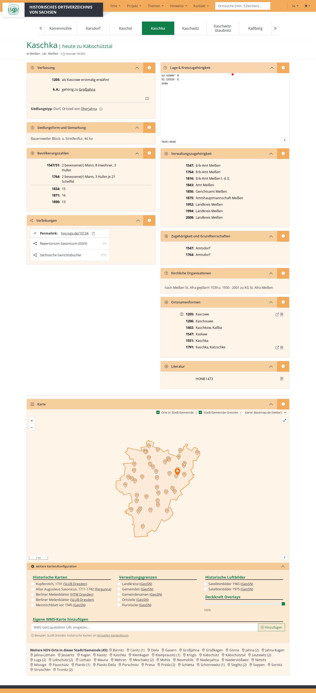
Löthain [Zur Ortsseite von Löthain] (85, 660)
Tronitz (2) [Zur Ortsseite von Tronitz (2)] (65, 669)
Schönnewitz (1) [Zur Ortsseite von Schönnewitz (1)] (213, 665)
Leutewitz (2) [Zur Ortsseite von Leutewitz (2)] (261, 655)
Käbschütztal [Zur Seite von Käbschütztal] (97, 46)
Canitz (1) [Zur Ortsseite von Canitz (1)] (137, 650)
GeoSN (79, 605)
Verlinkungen (43, 220)
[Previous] (41, 28)
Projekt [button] (133, 6)
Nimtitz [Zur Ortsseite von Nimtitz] (260, 660)
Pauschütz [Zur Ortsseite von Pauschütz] (61, 665)
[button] (281, 314)
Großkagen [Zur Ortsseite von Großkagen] (214, 650)
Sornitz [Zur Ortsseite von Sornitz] (276, 665)
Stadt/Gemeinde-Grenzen (221, 412)
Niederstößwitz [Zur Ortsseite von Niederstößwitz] (237, 660)
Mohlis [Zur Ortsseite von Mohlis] (165, 660)
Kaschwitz (190, 28)
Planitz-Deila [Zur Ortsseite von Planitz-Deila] (106, 665)
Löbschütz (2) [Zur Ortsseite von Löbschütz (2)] (63, 660)
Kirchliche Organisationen (188, 273)
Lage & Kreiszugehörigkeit (187, 67)
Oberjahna (89, 108)
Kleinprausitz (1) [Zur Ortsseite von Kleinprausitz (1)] (168, 655)
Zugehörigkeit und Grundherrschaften (197, 236)
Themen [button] (154, 6)
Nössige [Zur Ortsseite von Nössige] (40, 665)
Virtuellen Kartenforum (113, 635)
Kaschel (125, 28)
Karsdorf (93, 28)
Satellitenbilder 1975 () (231, 589)
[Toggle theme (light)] (307, 6)
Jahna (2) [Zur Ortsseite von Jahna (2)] (252, 650)
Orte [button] (114, 6)
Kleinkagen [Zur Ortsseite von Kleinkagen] (140, 655)
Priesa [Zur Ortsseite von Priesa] (150, 665)
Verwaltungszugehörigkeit (188, 153)
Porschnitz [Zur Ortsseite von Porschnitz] (130, 665)
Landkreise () (137, 584)
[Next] (275, 28)
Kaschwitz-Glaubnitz (223, 28)
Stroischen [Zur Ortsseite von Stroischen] (42, 669)
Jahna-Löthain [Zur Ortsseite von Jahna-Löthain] (44, 655)
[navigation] (158, 28)
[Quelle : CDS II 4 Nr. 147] (281, 314)
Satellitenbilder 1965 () (231, 584)
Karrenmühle (60, 28)
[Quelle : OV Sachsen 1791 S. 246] (281, 347)
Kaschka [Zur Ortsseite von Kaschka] (119, 655)
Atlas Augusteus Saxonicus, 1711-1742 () (73, 589)
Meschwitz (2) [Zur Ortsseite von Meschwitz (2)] (143, 660)
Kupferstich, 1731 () (61, 584)
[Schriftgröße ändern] (295, 6)
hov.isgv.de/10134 (74, 233)
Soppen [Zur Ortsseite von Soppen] (259, 665)
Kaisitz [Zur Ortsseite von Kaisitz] (102, 655)
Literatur (175, 366)
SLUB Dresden (75, 584)
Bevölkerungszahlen (50, 153)
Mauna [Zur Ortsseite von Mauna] (103, 660)
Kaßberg (255, 28)
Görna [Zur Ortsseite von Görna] (234, 650)
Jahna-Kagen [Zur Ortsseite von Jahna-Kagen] (274, 650)
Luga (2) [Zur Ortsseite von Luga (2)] (40, 660)
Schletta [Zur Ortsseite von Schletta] (188, 665)
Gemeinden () (137, 589)
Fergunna (103, 589)
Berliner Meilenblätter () (65, 594)
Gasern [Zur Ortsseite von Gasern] (170, 650)
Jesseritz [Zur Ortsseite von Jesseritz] (68, 655)
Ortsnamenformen (182, 302)
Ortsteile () (135, 599)
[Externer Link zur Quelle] (277, 314)
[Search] (242, 6)
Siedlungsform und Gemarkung (58, 127)
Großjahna (87, 89)
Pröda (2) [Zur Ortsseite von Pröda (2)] (168, 665)
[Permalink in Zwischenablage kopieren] (93, 233)
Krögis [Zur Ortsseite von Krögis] (192, 655)
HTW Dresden (81, 594)
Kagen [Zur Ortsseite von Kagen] (85, 655)
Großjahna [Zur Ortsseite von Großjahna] (191, 650)
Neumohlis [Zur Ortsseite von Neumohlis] (185, 660)
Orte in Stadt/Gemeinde (177, 412)
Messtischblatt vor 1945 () (61, 605)
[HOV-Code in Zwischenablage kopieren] (63, 54)
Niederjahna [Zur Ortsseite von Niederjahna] (209, 660)
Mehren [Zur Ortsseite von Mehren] (121, 660)
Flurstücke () (136, 605)
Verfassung (43, 67)
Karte (38, 404)
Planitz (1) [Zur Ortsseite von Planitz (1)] (82, 665)
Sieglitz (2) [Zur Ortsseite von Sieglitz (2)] (239, 665)
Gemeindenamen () (142, 594)
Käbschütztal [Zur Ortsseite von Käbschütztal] (235, 655)
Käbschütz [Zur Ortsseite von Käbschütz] (211, 655)
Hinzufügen (271, 627)
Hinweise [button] (177, 6)
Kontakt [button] (199, 6)
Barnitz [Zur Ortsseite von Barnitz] (118, 650)
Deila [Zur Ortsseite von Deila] (155, 650)
